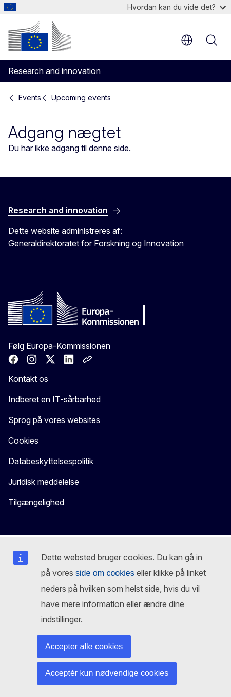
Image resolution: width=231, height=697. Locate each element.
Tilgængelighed (36, 502)
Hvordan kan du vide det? (176, 7)
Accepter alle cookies (84, 646)
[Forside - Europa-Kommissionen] (39, 36)
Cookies (23, 440)
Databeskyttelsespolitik (50, 461)
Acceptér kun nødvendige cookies (106, 673)
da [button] (187, 40)
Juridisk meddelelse (43, 481)
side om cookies (104, 572)
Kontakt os (28, 379)
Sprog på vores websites (54, 420)
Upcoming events (81, 97)
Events (29, 97)
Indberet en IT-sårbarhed (54, 399)
